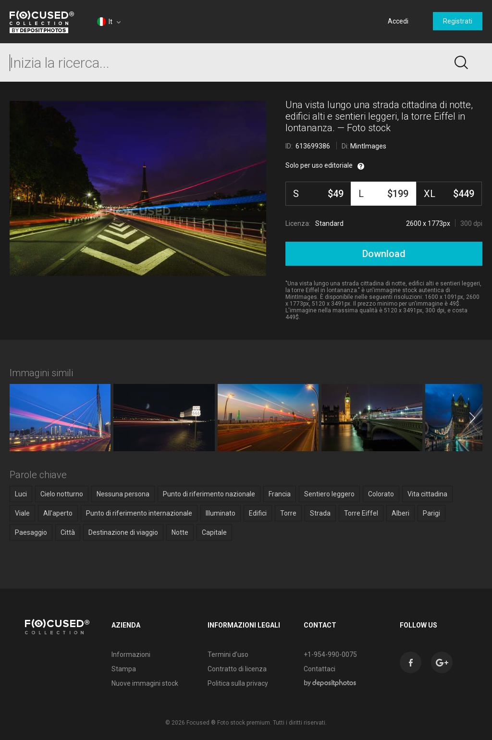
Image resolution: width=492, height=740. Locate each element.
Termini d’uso (228, 654)
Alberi (400, 513)
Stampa (123, 669)
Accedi (398, 21)
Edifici (258, 513)
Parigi (431, 513)
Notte (180, 532)
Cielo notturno (61, 494)
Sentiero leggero (329, 494)
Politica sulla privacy (238, 683)
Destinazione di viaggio (123, 532)
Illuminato (220, 513)
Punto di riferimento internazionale (139, 513)
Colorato (381, 494)
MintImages (368, 146)
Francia (280, 494)
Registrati (457, 21)
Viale (22, 513)
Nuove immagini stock (144, 683)
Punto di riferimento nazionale (209, 494)
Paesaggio (31, 532)
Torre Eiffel (361, 513)
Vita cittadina (427, 494)
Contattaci (319, 669)
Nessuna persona (123, 494)
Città (68, 532)
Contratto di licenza (237, 669)
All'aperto (58, 513)
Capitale (214, 532)
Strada (320, 513)
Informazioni (130, 654)
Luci (21, 494)
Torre (288, 513)
